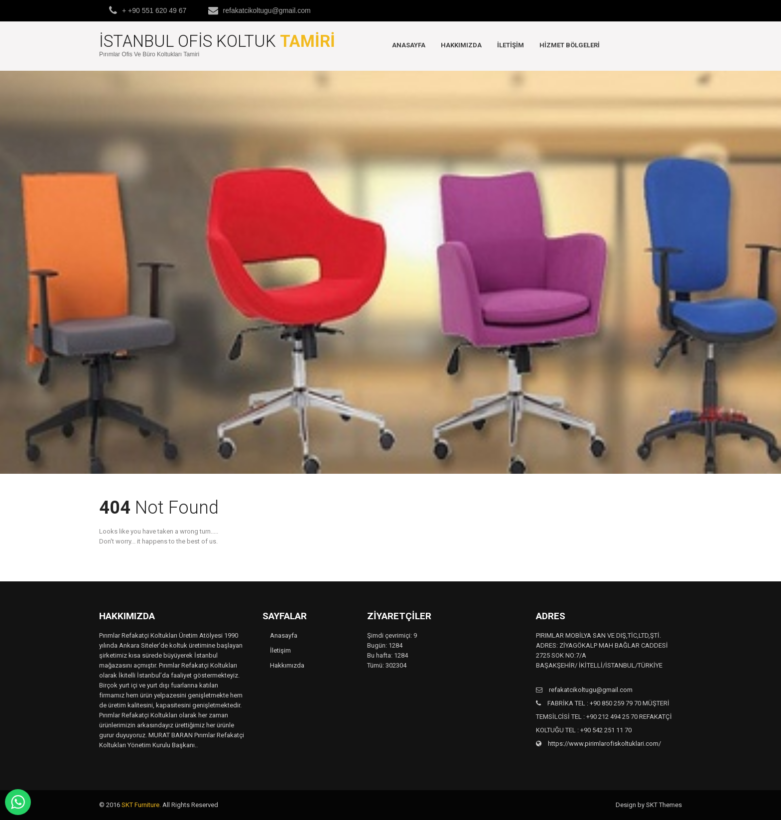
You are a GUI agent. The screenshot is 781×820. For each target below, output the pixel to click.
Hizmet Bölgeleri (569, 45)
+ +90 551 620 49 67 (154, 10)
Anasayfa (408, 45)
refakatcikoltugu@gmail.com (267, 10)
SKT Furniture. (141, 805)
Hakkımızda (461, 45)
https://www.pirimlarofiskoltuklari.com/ (603, 743)
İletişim (510, 45)
